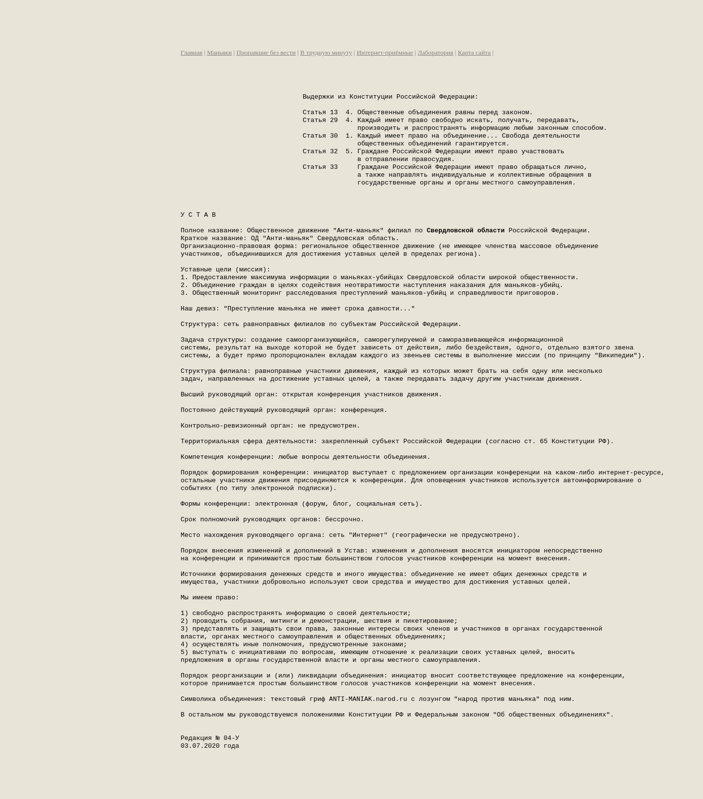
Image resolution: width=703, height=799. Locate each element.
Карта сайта (474, 52)
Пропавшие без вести (266, 52)
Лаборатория (436, 52)
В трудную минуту (326, 52)
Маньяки (219, 52)
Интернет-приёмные (384, 52)
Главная (192, 52)
